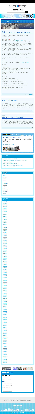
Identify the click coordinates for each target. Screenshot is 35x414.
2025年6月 (5, 209)
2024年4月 (5, 221)
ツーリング (5, 185)
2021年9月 (5, 254)
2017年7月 (5, 325)
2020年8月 (5, 269)
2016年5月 (5, 348)
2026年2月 (5, 201)
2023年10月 (5, 227)
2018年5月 (5, 309)
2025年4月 (5, 211)
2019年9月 (5, 285)
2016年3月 (5, 351)
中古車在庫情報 (19, 400)
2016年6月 (5, 346)
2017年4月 (5, 330)
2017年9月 (5, 322)
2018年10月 (5, 301)
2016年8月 (5, 343)
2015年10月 (5, 359)
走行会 (4, 193)
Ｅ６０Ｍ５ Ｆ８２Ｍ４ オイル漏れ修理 (10, 158)
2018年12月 (5, 298)
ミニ (4, 188)
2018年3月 (5, 312)
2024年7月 (5, 217)
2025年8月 (5, 208)
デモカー (4, 186)
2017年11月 (5, 319)
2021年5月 (5, 259)
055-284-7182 (8, 385)
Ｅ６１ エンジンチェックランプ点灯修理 (12, 117)
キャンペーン (5, 183)
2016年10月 (5, 340)
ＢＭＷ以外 (5, 177)
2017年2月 (5, 333)
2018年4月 (5, 311)
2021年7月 (5, 258)
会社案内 (24, 400)
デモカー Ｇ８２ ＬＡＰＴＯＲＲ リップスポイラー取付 (13, 165)
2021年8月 (5, 256)
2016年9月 (5, 341)
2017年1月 (5, 335)
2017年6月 (5, 327)
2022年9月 (5, 240)
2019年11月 (5, 282)
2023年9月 (5, 229)
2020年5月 (5, 274)
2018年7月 (5, 306)
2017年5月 (5, 328)
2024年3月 (5, 222)
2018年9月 (5, 303)
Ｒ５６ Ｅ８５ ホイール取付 (9, 100)
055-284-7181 (8, 384)
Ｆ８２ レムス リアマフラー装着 (9, 166)
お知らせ (30, 94)
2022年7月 (5, 243)
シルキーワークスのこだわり (7, 391)
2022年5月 (5, 245)
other (4, 178)
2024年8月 (5, 216)
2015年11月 (5, 357)
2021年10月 (5, 253)
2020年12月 (5, 266)
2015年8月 (5, 362)
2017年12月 (5, 317)
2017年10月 (5, 320)
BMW (31, 127)
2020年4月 (5, 275)
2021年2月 (5, 264)
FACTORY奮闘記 (6, 400)
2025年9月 (5, 206)
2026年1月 (5, 203)
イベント (4, 180)
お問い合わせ (28, 400)
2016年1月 (5, 354)
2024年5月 (5, 219)
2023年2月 (5, 237)
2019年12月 (5, 280)
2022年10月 (5, 238)
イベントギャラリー (13, 400)
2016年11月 (5, 338)
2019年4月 (5, 291)
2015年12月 (5, 356)
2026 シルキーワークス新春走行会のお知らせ (10, 163)
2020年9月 (5, 267)
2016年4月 (5, 349)
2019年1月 (5, 296)
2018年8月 (5, 304)
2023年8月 (5, 230)
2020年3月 (5, 277)
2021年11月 (5, 251)
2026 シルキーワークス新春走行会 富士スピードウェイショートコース (14, 160)
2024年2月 (5, 224)
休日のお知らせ (5, 191)
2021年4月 (5, 261)
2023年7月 (5, 232)
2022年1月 (5, 248)
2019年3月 (5, 293)
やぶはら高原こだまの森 (18, 40)
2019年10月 (5, 283)
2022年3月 (5, 246)
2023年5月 (5, 235)
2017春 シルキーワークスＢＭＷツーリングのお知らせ (16, 32)
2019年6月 (5, 288)
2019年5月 (5, 290)
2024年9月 (5, 214)
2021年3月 (5, 262)
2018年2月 (5, 314)
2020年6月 (5, 272)
